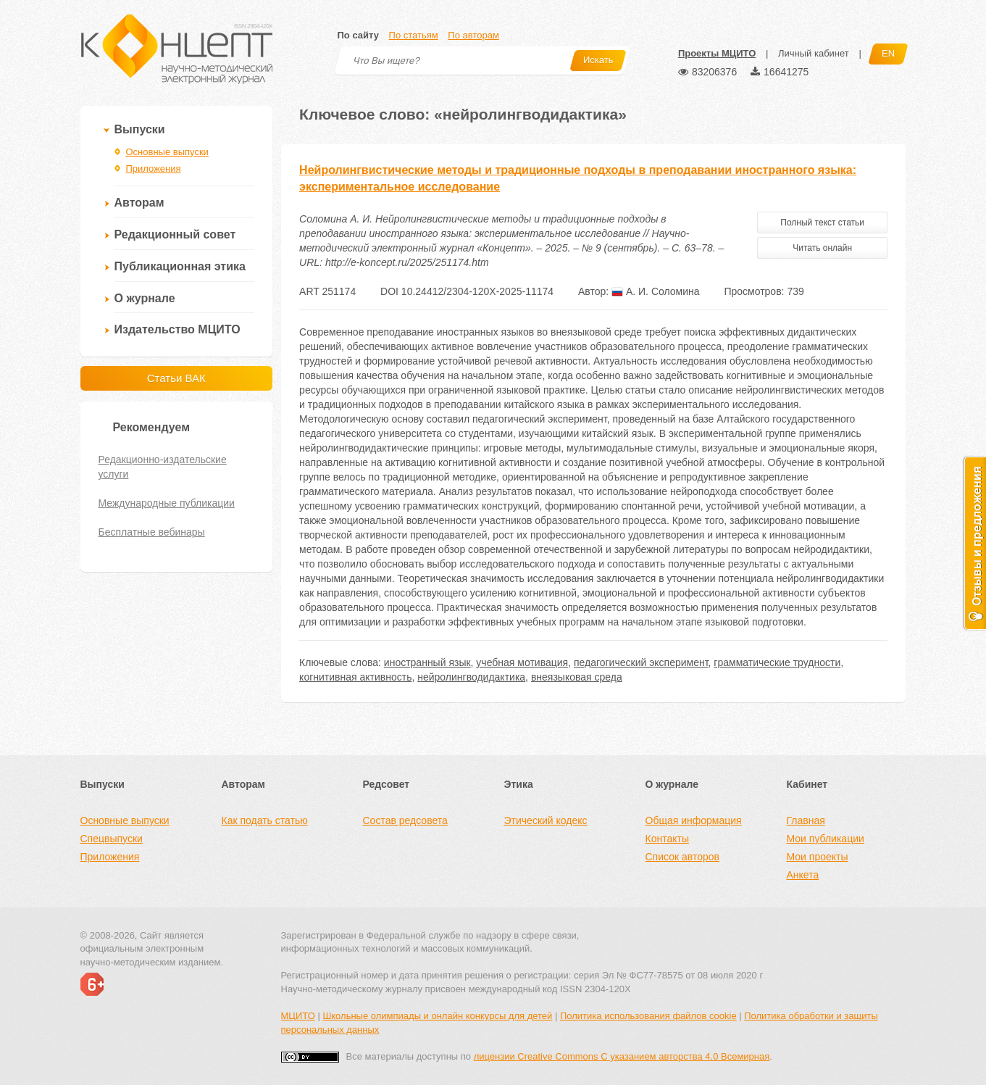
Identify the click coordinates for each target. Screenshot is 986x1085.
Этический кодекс (546, 820)
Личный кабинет (813, 53)
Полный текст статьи (822, 222)
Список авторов (682, 856)
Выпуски (139, 129)
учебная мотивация (522, 662)
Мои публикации (825, 838)
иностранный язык (427, 662)
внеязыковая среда (576, 677)
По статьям (413, 35)
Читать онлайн (822, 248)
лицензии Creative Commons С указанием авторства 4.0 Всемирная (622, 1056)
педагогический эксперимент (641, 662)
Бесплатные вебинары (152, 532)
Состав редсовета (405, 820)
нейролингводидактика (471, 677)
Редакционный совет (175, 234)
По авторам (473, 35)
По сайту (358, 35)
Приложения (153, 168)
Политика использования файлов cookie (648, 1015)
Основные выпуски (167, 151)
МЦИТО (298, 1015)
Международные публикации (167, 503)
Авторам (139, 202)
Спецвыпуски (111, 838)
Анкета (803, 875)
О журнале (144, 298)
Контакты (667, 838)
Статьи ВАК (176, 378)
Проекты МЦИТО (717, 53)
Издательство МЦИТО (177, 329)
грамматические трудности (777, 662)
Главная (806, 820)
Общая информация (694, 820)
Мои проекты (817, 856)
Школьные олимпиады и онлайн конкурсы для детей (437, 1015)
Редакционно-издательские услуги (163, 467)
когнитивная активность (355, 677)
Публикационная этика (180, 266)
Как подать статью (265, 820)
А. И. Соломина (655, 291)
